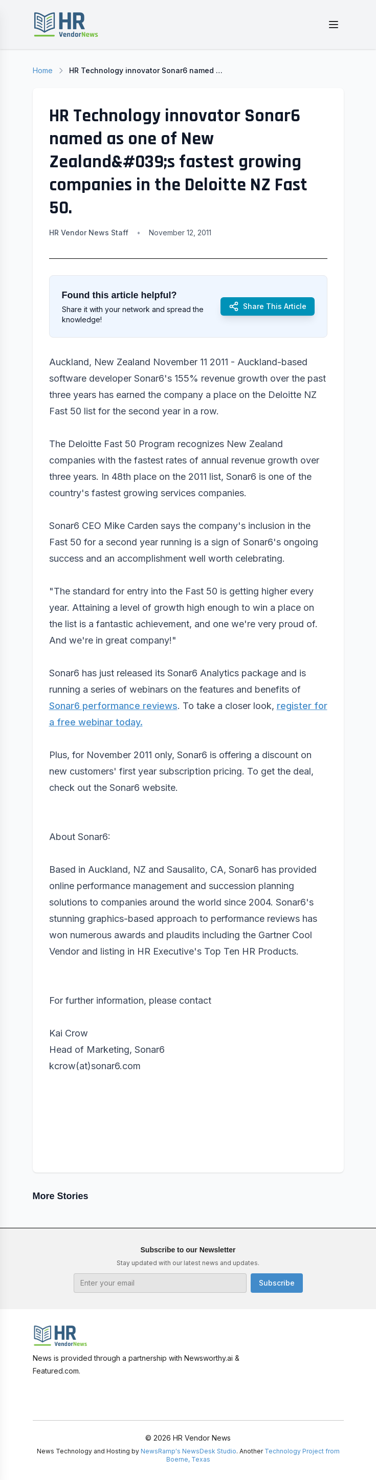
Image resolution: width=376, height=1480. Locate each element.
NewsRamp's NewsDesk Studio (188, 1451)
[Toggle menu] (333, 24)
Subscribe (277, 1282)
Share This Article (267, 306)
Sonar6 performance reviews (113, 705)
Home (43, 70)
